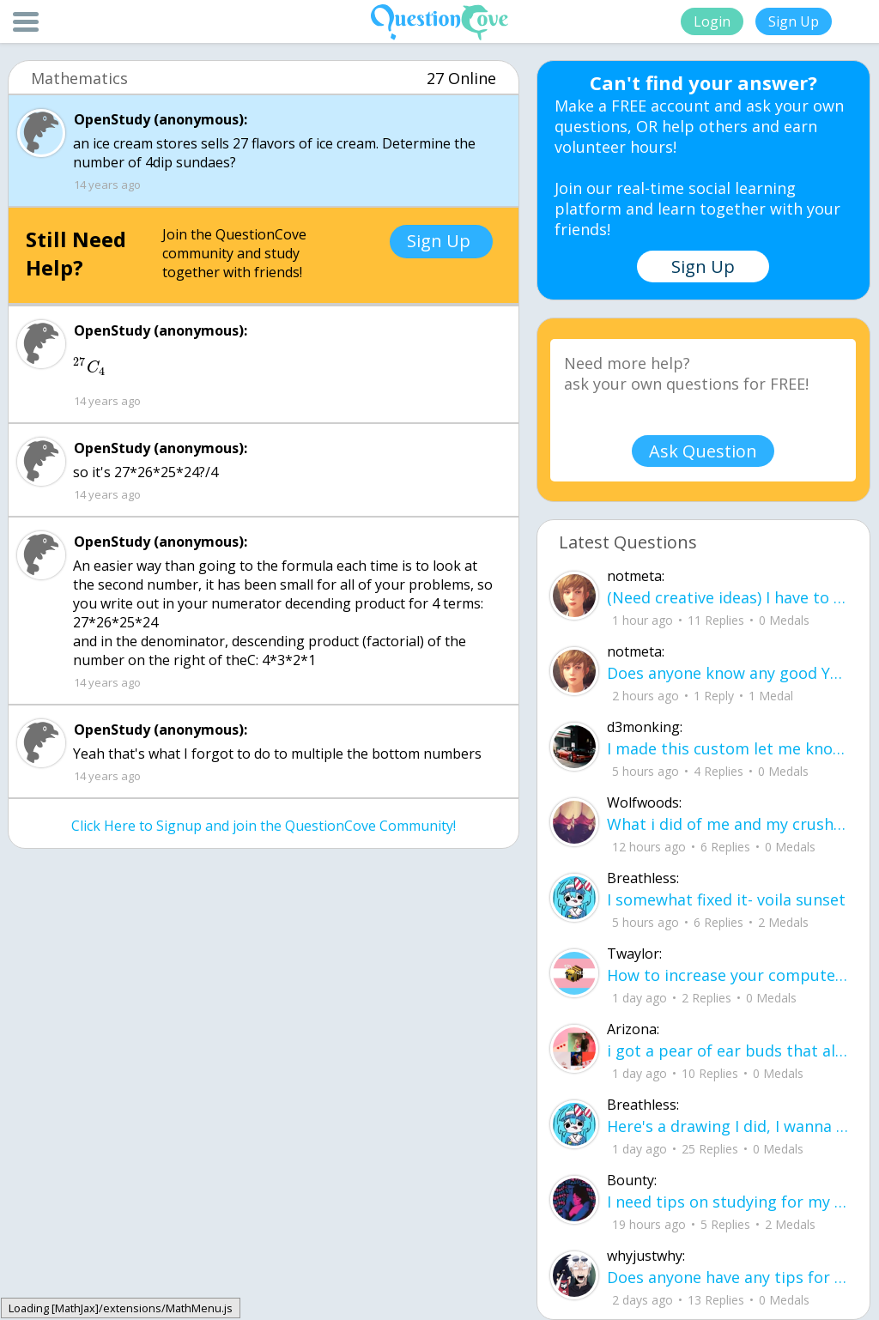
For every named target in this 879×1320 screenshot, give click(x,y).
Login (712, 21)
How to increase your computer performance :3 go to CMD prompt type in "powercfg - (727, 975)
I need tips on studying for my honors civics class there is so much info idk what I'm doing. (727, 1201)
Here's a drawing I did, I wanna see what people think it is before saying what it (727, 1126)
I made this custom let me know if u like (727, 748)
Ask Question (703, 451)
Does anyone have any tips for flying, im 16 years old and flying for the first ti (727, 1277)
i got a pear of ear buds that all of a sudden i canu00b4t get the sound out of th (727, 1050)
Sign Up (793, 21)
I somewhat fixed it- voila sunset (726, 899)
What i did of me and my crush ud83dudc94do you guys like (727, 824)
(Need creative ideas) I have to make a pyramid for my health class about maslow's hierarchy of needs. (727, 597)
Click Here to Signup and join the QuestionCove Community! (263, 825)
